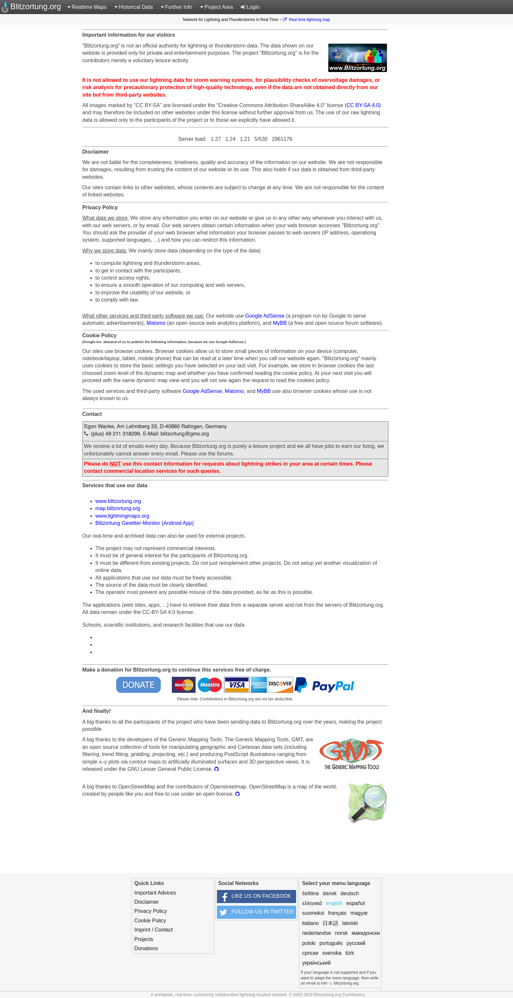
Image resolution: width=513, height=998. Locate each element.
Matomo (156, 323)
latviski (350, 923)
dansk (330, 893)
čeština (310, 893)
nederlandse (316, 933)
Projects (143, 939)
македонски (366, 933)
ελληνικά (312, 903)
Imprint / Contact (153, 930)
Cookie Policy (150, 920)
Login (250, 7)
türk (349, 953)
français (337, 913)
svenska (332, 953)
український (316, 963)
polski (308, 943)
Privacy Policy (150, 911)
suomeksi (313, 913)
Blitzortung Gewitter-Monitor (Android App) (145, 523)
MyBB (280, 323)
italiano (310, 923)
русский (356, 943)
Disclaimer (146, 902)
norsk (341, 933)
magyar (359, 913)
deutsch (350, 893)
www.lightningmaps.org (123, 516)
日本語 (330, 923)
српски (310, 953)
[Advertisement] (491, 124)
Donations (146, 948)
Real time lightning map (306, 19)
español (355, 903)
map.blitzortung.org (118, 508)
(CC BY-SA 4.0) (363, 105)
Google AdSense (265, 316)
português (331, 943)
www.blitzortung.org (118, 501)
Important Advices (155, 893)
